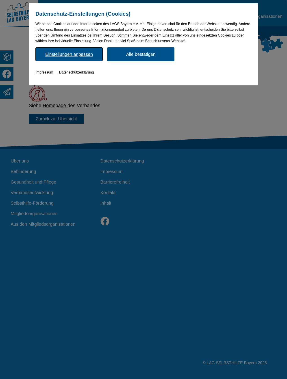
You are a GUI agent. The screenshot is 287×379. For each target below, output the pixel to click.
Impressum (44, 72)
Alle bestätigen (140, 54)
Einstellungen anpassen (69, 54)
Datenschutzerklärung (76, 72)
